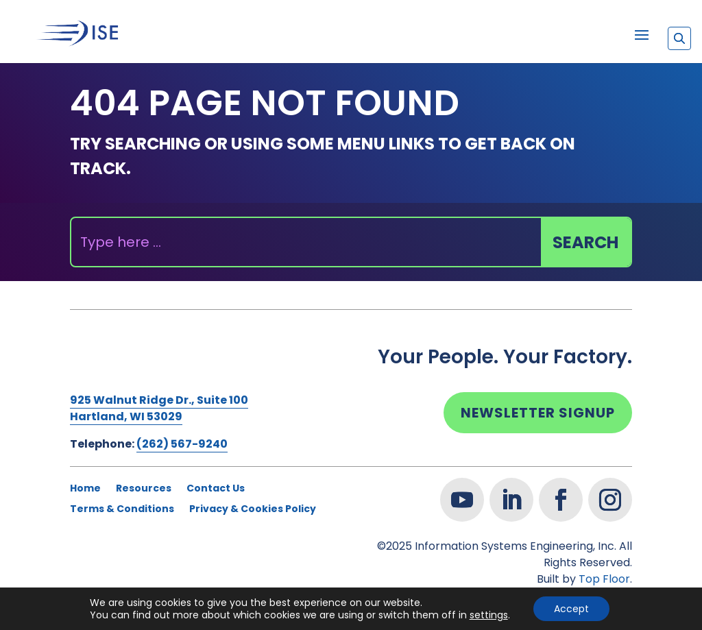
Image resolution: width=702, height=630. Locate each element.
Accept (571, 609)
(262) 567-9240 (182, 444)
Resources (143, 489)
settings (489, 615)
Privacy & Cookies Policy (252, 510)
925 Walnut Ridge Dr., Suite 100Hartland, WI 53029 (159, 408)
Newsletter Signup (538, 412)
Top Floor (604, 579)
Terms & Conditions (122, 510)
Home (85, 489)
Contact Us (215, 489)
